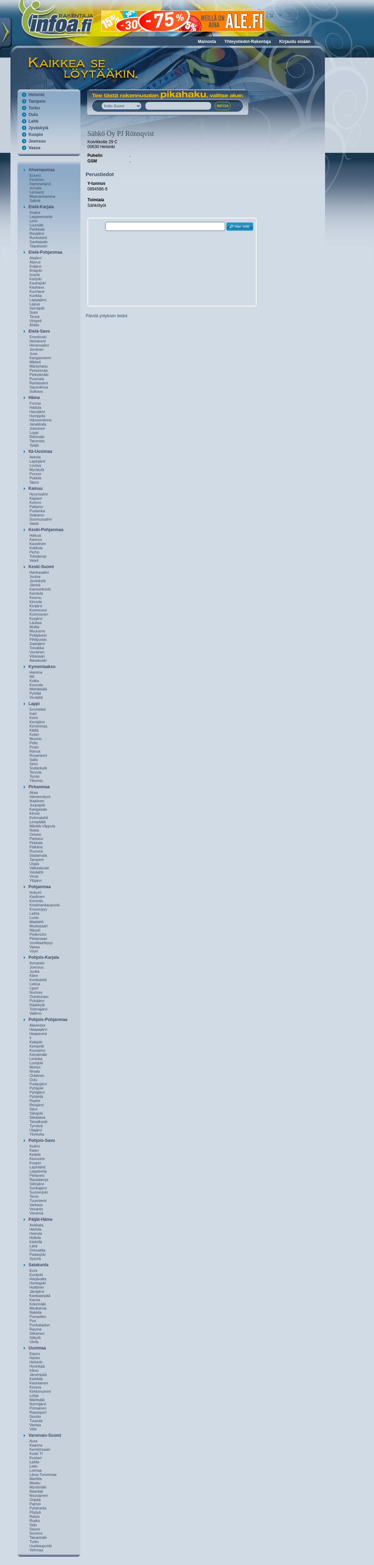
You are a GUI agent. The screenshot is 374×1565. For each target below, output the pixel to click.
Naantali (36, 1491)
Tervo (33, 1196)
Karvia (34, 1300)
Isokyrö (35, 892)
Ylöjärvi (35, 880)
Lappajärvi (37, 300)
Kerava (35, 1387)
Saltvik (34, 200)
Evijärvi (35, 266)
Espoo (34, 1354)
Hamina (35, 672)
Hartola (35, 1229)
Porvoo (35, 474)
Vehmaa (36, 1550)
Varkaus (36, 1205)
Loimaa (35, 1470)
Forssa (35, 403)
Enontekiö (37, 709)
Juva (33, 354)
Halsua (35, 535)
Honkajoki (37, 1283)
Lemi (33, 221)
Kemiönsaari (39, 1449)
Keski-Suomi (41, 566)
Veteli (33, 560)
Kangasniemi (40, 358)
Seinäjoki (36, 308)
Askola (35, 457)
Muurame (37, 631)
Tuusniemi (37, 1200)
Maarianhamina (42, 196)
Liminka (35, 1059)
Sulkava (36, 391)
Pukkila (35, 478)
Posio (34, 747)
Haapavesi (38, 1033)
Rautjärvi (36, 233)
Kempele (36, 1046)
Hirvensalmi (39, 345)
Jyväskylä (38, 127)
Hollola (35, 1238)
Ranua (34, 751)
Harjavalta (37, 1279)
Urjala (34, 864)
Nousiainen (38, 1495)
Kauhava (36, 287)
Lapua (34, 304)
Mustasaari (38, 926)
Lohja (33, 1395)
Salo (33, 1525)
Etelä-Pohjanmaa (45, 252)
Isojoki (34, 275)
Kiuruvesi (37, 1159)
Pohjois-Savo (41, 1140)
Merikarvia (37, 1308)
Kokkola (36, 548)
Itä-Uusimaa (40, 451)
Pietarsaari (38, 938)
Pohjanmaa (39, 886)
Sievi (33, 1109)
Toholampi (37, 556)
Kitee (33, 975)
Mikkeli (35, 362)
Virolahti (36, 697)
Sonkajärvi (38, 1188)
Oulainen (36, 1075)
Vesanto (36, 1209)
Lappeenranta (40, 217)
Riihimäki (36, 437)
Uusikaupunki (40, 1546)
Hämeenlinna (40, 420)
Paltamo (36, 507)
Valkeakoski (39, 868)
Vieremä (36, 1213)
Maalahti (36, 922)
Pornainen (37, 1408)
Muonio (35, 739)
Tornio (34, 776)
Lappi (33, 703)
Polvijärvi (36, 1001)
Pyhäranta (37, 1508)
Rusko (34, 1521)
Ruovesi (36, 851)
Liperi (33, 988)
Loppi (33, 432)
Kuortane (36, 291)
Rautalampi (38, 1180)
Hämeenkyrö (39, 797)
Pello (33, 743)
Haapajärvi (38, 1029)
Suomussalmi (40, 519)
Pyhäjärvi (37, 1092)
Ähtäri (34, 325)
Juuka (34, 971)
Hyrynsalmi (38, 494)
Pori (32, 1321)
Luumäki (36, 225)
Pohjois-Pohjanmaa (47, 1019)
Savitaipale (38, 242)
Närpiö (34, 930)
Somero (35, 1533)
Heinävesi (37, 341)
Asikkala (36, 1225)
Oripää (35, 1500)
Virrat (33, 876)
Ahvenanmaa (41, 169)
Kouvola (36, 685)
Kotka (34, 681)
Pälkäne (36, 847)
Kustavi (35, 1458)
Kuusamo (37, 1050)
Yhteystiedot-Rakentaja (247, 41)
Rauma (35, 1329)
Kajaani (35, 498)
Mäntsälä (36, 1400)
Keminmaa (38, 726)
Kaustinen (37, 544)
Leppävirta (38, 1171)
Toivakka (36, 648)
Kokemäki (37, 1304)
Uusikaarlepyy (41, 943)
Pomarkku (37, 1316)
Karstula (36, 593)
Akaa (33, 792)
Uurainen (36, 652)
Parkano (36, 838)
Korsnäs (36, 901)
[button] (239, 226)
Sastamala (38, 855)
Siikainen (36, 1333)
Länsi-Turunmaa (42, 1474)
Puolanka (37, 511)
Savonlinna (38, 387)
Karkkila (36, 1379)
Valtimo (35, 1013)
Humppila (37, 416)
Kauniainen (38, 1383)
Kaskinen (37, 896)
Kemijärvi (37, 722)
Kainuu (35, 488)
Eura (33, 1270)
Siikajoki (36, 1113)
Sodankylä (38, 768)
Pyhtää (35, 693)
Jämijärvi (36, 1291)
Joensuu (36, 141)
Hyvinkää (37, 1366)
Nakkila (35, 1312)
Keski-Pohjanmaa (45, 529)
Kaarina (35, 1445)
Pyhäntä (36, 1096)
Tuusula (36, 1421)
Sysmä (35, 1258)
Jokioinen (37, 428)
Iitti (31, 676)
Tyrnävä (36, 1126)
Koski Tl (36, 1453)
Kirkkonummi (40, 1391)
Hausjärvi (37, 412)
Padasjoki (37, 1254)
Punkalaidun (39, 1325)
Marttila (35, 1479)
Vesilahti (36, 872)
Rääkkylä (37, 1005)
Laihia (34, 913)
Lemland (36, 192)
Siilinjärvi (36, 1184)
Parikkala (37, 229)
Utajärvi (35, 1130)
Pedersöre (37, 934)
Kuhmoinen (38, 614)
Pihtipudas (38, 639)
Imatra (34, 212)
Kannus (35, 539)
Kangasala (38, 809)
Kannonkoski (40, 589)
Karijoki (35, 279)
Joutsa (34, 576)
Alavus (35, 262)
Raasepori (37, 1412)
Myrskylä (36, 470)
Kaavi (34, 1150)
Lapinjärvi (37, 461)
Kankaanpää (39, 1296)
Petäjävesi (37, 635)
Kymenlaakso (41, 666)
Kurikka (35, 296)
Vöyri (33, 951)
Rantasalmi (38, 383)
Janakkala (37, 424)
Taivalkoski (38, 1122)
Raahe (34, 1101)
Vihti (33, 1429)
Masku (34, 1483)
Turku (33, 108)
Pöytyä (35, 1512)
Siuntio (35, 1416)
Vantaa (35, 1425)
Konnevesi (38, 610)
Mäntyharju (38, 366)
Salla (33, 760)
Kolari (34, 734)
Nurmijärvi (37, 1404)
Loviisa (35, 465)
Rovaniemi (38, 755)
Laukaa (35, 623)
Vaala (33, 523)
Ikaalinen (36, 801)
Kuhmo (35, 502)
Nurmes (35, 992)
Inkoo (33, 1370)
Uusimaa (37, 1348)
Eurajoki (36, 1275)
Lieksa (34, 984)
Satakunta (38, 1264)
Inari (33, 713)
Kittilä (33, 730)
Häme (34, 397)
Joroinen (36, 349)
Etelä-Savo (39, 331)
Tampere (36, 101)
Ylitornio (36, 780)
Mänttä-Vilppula (42, 826)
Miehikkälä (38, 689)
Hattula (35, 407)
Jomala (35, 188)
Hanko (34, 1358)
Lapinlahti (37, 1167)
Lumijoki (36, 1063)
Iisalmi (34, 1146)
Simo (33, 764)
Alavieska (37, 1025)
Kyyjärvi (35, 618)
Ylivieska (36, 1134)
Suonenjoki (38, 1192)
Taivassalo (38, 1537)
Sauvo (34, 1529)
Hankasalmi (39, 572)
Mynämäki (37, 1487)
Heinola (35, 1233)
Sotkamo (36, 515)
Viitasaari (37, 656)
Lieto (33, 1466)
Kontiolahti (38, 980)
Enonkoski (37, 337)
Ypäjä (33, 445)
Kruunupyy (38, 909)
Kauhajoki (37, 283)
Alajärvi (35, 258)
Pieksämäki (38, 374)
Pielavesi (36, 1175)
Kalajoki (35, 1042)
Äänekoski (37, 660)
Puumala (36, 379)
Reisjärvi (36, 1105)
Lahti (33, 121)
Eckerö (35, 175)
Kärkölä (35, 1242)
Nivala (34, 1071)
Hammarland (40, 184)
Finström (36, 179)
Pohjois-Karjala (43, 957)
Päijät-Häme (40, 1219)
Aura (33, 1441)
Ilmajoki (35, 270)
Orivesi (35, 834)
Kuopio (35, 134)
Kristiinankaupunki (44, 905)
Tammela (36, 441)
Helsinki (36, 94)
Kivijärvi (35, 606)
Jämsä (34, 585)
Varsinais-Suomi (44, 1435)
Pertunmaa (38, 370)
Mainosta (207, 41)
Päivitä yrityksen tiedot (106, 315)
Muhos (35, 1067)
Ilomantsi (36, 963)
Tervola (35, 772)
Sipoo (34, 482)
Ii (30, 1038)
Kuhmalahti (38, 818)
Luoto (34, 917)
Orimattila (37, 1250)
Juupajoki (37, 805)
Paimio (35, 1504)
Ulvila (33, 1342)
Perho (34, 552)
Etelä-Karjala (41, 206)
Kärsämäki (38, 1054)
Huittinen (36, 1287)
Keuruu (35, 597)
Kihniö (34, 813)
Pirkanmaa (39, 786)
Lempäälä (37, 822)
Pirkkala (36, 843)
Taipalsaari (38, 246)
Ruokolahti (38, 238)
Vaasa (34, 147)
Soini (33, 312)
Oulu (33, 114)
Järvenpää (38, 1374)
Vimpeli (35, 321)
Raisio (34, 1516)
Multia (34, 627)
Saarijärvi (37, 644)
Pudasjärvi (38, 1084)
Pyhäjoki (36, 1088)
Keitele (35, 1154)
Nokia (34, 830)
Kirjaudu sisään (294, 41)
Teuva (34, 316)
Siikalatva (37, 1117)
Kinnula (35, 602)
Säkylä (35, 1337)
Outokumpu (39, 996)
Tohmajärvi (38, 1009)
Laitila (34, 1462)
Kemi (33, 718)
